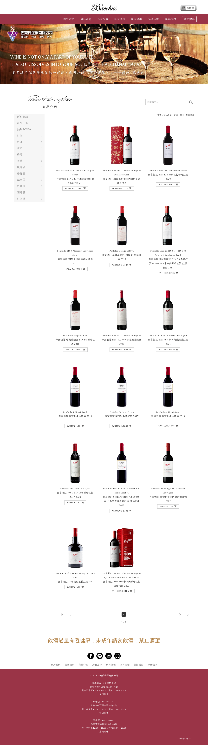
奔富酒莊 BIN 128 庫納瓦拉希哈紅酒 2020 (168, 174)
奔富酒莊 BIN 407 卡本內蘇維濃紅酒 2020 (122, 339)
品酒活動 (138, 664)
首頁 (159, 115)
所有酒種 (111, 664)
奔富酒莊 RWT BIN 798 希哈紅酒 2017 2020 (75, 492)
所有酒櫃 (125, 664)
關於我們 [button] (69, 19)
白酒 (20, 142)
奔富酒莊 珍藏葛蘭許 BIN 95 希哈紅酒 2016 (122, 255)
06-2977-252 (109, 683)
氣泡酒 (21, 167)
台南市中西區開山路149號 (104, 724)
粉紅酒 (21, 173)
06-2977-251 (108, 702)
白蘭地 (21, 186)
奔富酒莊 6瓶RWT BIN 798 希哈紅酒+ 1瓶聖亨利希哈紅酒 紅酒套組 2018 (122, 497)
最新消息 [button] (85, 19)
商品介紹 (167, 115)
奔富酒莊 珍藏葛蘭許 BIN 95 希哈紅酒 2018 (75, 339)
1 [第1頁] (123, 614)
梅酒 (20, 154)
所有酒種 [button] (119, 19)
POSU (191, 738)
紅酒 (20, 135)
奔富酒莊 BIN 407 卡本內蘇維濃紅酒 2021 (168, 339)
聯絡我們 (170, 19)
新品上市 (22, 123)
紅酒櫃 (21, 198)
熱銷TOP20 (24, 129)
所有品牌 (97, 664)
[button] (75, 188)
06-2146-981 (108, 720)
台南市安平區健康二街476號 (104, 687)
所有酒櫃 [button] (136, 19)
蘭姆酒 (21, 192)
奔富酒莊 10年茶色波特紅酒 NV (75, 577)
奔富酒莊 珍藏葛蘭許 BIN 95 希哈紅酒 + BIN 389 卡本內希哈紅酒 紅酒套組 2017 (168, 259)
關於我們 (56, 664)
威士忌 (21, 179)
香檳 (20, 161)
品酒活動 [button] (153, 19)
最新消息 (69, 664)
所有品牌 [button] (102, 19)
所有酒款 (22, 116)
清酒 (20, 148)
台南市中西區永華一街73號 (104, 705)
